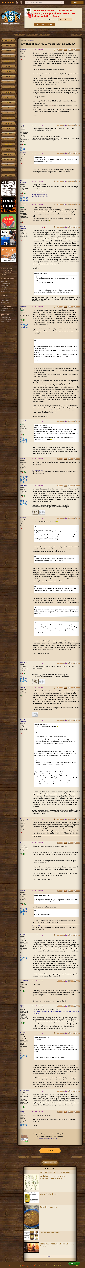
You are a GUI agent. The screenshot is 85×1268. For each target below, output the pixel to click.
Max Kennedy (24, 819)
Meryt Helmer (22, 1006)
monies (8, 71)
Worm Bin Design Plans (50, 1194)
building (8, 55)
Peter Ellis (23, 687)
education (8, 123)
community (8, 92)
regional (8, 118)
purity (8, 82)
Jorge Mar (23, 49)
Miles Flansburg (23, 181)
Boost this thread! (50, 1163)
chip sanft (23, 934)
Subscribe (10, 2)
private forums (8, 170)
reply (50, 1150)
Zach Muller (23, 306)
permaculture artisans (8, 113)
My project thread (37, 470)
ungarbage (8, 87)
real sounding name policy (40, 196)
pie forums (8, 165)
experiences (8, 133)
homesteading (8, 61)
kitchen (8, 76)
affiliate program (25, 1266)
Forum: (23, 40)
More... (50, 1256)
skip (8, 128)
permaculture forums (8, 40)
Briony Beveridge (23, 1112)
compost (51, 105)
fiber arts (8, 102)
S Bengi (22, 125)
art (8, 107)
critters (8, 50)
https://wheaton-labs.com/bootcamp (46, 1138)
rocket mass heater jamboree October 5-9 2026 (57, 1245)
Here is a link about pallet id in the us (51, 410)
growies (8, 45)
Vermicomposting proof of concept (55, 1172)
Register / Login (77, 2)
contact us (10, 1266)
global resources (8, 138)
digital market (8, 154)
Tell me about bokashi (49, 1233)
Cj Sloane (22, 458)
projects (8, 149)
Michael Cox (23, 485)
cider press (8, 144)
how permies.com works (39, 194)
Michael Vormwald (23, 227)
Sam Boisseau (22, 843)
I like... (21, 147)
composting (31, 40)
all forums (8, 175)
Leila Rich (23, 204)
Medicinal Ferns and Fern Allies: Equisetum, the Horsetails (53, 1177)
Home (4, 2)
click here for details (44, 24)
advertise (17, 1266)
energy (8, 66)
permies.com (8, 159)
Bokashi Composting (49, 1207)
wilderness (8, 97)
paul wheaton (66, 1266)
